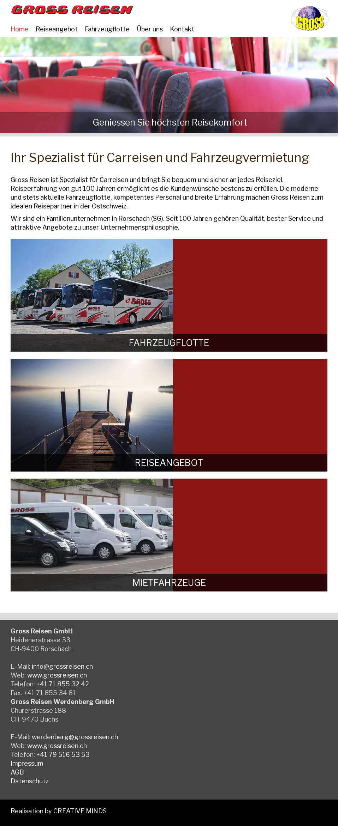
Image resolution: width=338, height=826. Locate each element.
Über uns (150, 29)
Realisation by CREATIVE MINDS (59, 811)
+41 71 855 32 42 (62, 684)
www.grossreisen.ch (57, 675)
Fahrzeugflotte (107, 29)
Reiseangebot (57, 29)
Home (20, 29)
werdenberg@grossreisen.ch (75, 737)
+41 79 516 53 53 (63, 754)
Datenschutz (30, 781)
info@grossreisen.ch (62, 666)
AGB (17, 772)
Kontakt (182, 29)
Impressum (27, 763)
